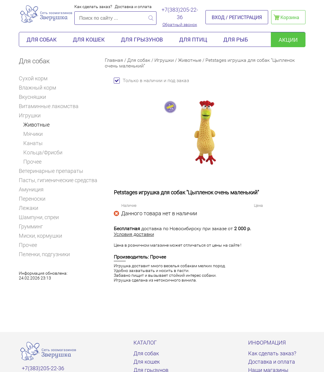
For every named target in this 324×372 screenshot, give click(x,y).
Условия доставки (134, 234)
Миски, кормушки (40, 236)
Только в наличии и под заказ (151, 80)
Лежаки (28, 208)
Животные (36, 125)
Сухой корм (36, 78)
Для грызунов (142, 39)
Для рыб (235, 39)
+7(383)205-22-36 (180, 13)
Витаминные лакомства (51, 106)
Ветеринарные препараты (53, 171)
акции (288, 39)
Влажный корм (40, 87)
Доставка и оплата (133, 6)
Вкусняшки (35, 97)
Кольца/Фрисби (42, 152)
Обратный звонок (179, 24)
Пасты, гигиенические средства (58, 180)
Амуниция (34, 189)
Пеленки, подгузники (44, 254)
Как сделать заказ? (93, 6)
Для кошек (89, 39)
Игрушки (32, 115)
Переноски (32, 199)
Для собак (42, 39)
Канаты (33, 143)
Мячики (33, 134)
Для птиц (193, 39)
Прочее (32, 162)
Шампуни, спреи (39, 217)
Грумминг (33, 226)
